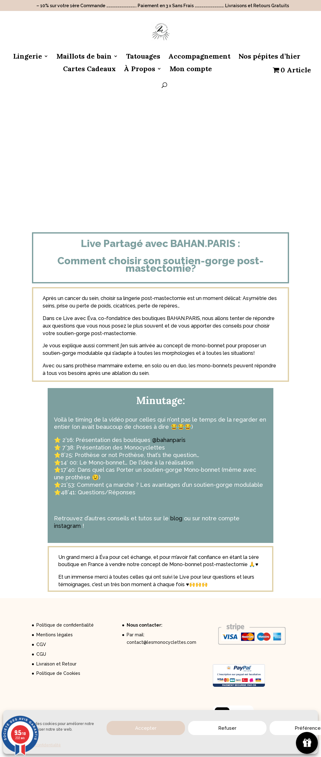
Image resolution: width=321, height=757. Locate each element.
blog (176, 518)
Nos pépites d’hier (269, 57)
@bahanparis (169, 440)
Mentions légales (54, 634)
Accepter (145, 728)
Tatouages (143, 57)
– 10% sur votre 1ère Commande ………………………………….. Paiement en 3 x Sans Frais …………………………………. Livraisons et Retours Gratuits (162, 5)
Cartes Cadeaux (89, 69)
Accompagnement (199, 57)
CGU (41, 654)
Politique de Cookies (58, 673)
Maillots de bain (84, 57)
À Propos (139, 69)
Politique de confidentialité (65, 625)
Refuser (227, 728)
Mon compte (191, 69)
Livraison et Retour (56, 663)
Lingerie (27, 57)
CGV (41, 644)
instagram (67, 526)
